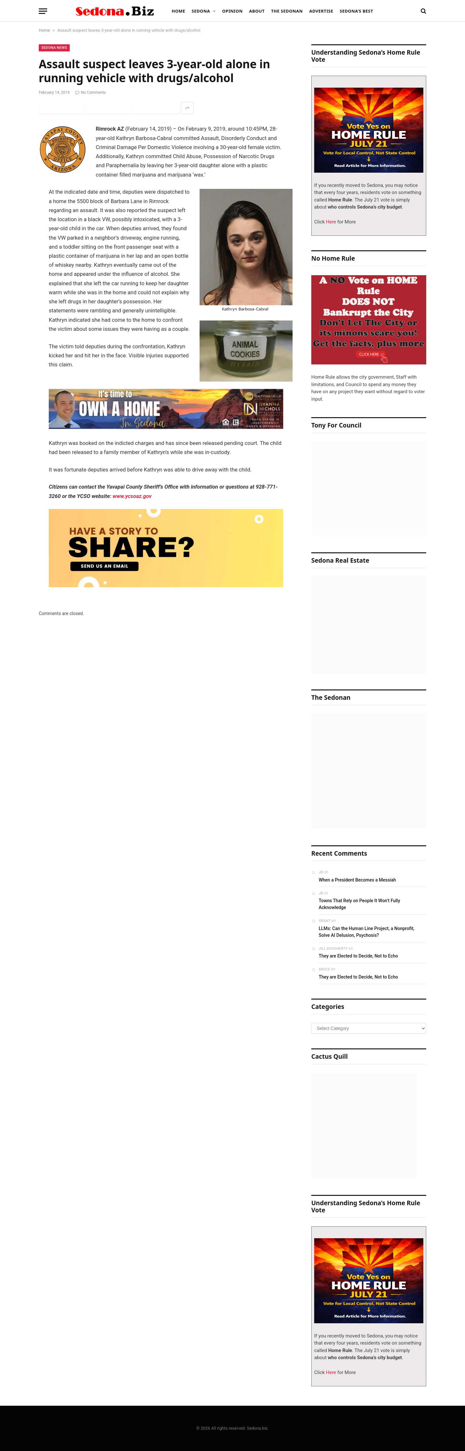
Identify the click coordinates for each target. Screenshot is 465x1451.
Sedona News (54, 48)
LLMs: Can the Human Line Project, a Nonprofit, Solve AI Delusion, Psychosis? (366, 932)
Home (178, 11)
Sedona (201, 11)
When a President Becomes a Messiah (357, 880)
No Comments (90, 92)
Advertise (321, 11)
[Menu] (43, 11)
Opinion (232, 11)
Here (330, 222)
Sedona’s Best (356, 11)
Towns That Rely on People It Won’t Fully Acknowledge (359, 904)
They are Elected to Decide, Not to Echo (358, 955)
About (257, 11)
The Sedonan (287, 11)
